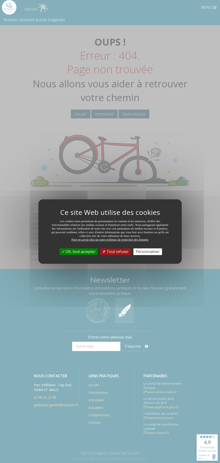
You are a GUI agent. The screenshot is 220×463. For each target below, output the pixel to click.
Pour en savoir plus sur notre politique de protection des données (110, 239)
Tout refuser (116, 251)
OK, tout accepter (78, 251)
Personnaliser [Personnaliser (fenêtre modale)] (148, 251)
